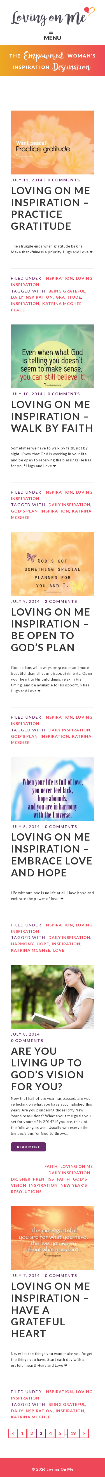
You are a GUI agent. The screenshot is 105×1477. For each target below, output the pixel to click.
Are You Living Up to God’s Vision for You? (50, 1023)
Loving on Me (53, 17)
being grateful (66, 277)
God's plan (24, 490)
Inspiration (59, 264)
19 (74, 1357)
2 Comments (61, 580)
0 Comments (64, 173)
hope (43, 907)
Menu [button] (57, 32)
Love (58, 913)
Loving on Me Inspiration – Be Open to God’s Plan (51, 605)
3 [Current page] (42, 1357)
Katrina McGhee (62, 289)
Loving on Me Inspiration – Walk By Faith (45, 399)
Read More (28, 1091)
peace (18, 296)
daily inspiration (32, 283)
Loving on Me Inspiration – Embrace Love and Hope (45, 822)
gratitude (68, 283)
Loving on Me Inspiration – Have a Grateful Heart (51, 1244)
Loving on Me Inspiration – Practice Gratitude (44, 198)
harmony (22, 907)
